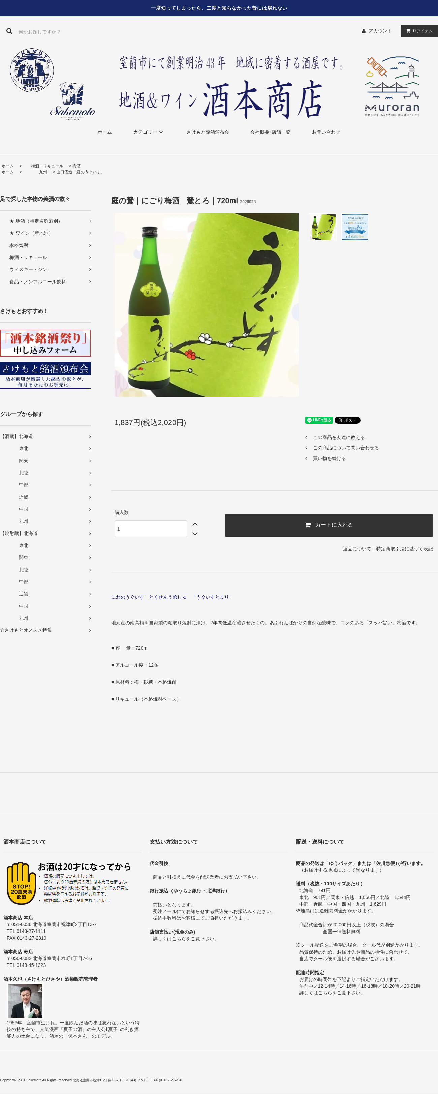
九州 (35, 172)
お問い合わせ (326, 132)
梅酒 (76, 165)
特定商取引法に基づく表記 (404, 548)
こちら (179, 938)
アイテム (418, 30)
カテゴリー (149, 132)
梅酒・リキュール (43, 165)
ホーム (105, 132)
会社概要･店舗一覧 (270, 132)
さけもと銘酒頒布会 (208, 132)
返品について (357, 548)
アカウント (380, 30)
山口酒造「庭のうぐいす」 (80, 172)
